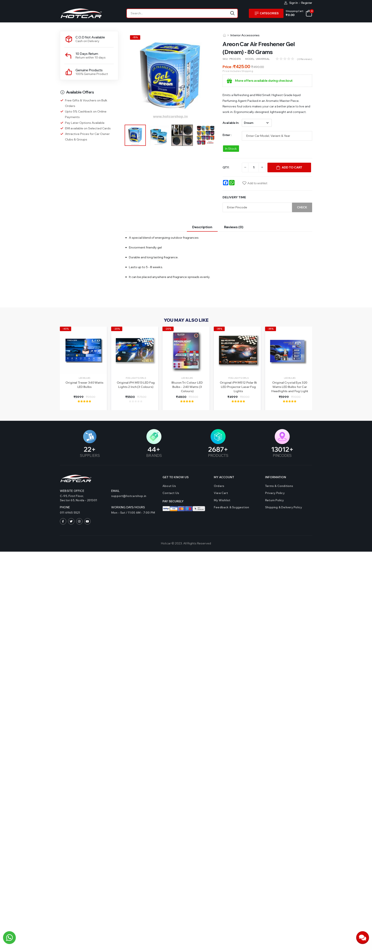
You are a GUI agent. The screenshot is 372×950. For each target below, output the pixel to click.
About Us (169, 486)
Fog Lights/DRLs (136, 378)
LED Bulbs (84, 378)
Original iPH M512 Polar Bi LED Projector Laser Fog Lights (238, 387)
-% (135, 37)
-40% (65, 328)
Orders (219, 486)
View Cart (221, 493)
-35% (219, 328)
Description (202, 227)
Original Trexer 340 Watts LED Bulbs (84, 385)
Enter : (227, 135)
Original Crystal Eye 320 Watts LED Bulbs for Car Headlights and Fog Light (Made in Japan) (289, 389)
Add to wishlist (257, 183)
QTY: (226, 167)
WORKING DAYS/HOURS (128, 507)
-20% (117, 328)
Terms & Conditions (279, 486)
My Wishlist (222, 500)
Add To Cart (292, 167)
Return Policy (274, 500)
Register (306, 2)
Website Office (72, 491)
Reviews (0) (233, 227)
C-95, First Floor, (83, 498)
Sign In (291, 2)
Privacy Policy (275, 493)
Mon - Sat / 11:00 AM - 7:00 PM (133, 512)
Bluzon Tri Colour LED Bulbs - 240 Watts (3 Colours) (186, 387)
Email (115, 491)
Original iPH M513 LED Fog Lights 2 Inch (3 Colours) (136, 385)
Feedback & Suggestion (231, 507)
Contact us (170, 493)
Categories (267, 13)
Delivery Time (234, 197)
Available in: (231, 123)
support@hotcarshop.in (128, 496)
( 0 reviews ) (304, 59)
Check (302, 207)
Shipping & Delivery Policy (283, 507)
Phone (65, 507)
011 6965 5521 (70, 512)
